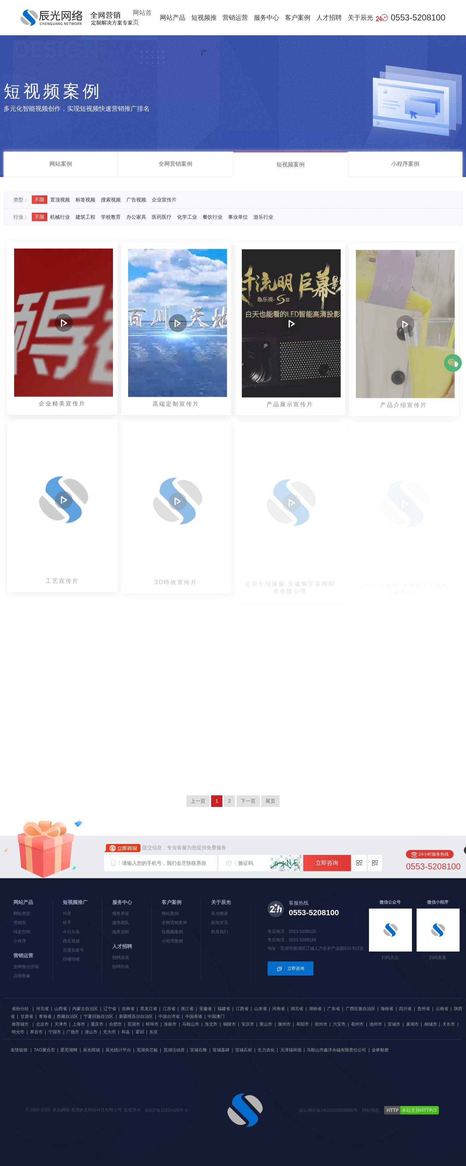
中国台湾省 (169, 1016)
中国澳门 (216, 1016)
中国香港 (193, 1016)
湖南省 (315, 1008)
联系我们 (219, 931)
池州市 (375, 1024)
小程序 (19, 941)
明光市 (18, 1032)
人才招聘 (329, 17)
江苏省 (169, 1008)
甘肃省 (26, 1016)
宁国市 (54, 1032)
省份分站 (20, 1008)
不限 (39, 200)
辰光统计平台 (118, 1049)
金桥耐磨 (380, 1049)
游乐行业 (263, 217)
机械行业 (60, 217)
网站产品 (172, 17)
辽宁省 (109, 1008)
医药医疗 (162, 217)
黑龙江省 (148, 1008)
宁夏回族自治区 (98, 1016)
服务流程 (120, 931)
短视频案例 (290, 165)
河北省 (42, 1008)
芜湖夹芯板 (147, 1049)
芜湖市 (133, 1024)
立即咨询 (327, 863)
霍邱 (140, 1032)
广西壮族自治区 (360, 1008)
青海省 (45, 1016)
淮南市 (170, 1024)
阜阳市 (302, 1024)
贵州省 (423, 1008)
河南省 (278, 1008)
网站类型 (21, 913)
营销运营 (234, 17)
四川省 (405, 1008)
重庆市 (97, 1024)
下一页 (248, 801)
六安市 (339, 1024)
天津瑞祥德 (290, 1049)
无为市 (109, 1032)
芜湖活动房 (174, 1049)
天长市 (448, 1024)
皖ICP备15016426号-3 (166, 1110)
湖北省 (297, 1008)
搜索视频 (111, 200)
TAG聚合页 (44, 1049)
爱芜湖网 (68, 1049)
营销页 (19, 922)
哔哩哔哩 (71, 959)
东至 (153, 1032)
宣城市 (394, 1024)
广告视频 (136, 200)
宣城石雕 (198, 1049)
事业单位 (238, 217)
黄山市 (265, 1024)
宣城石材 (243, 1049)
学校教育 (111, 217)
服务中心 (266, 17)
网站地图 (370, 1110)
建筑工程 (85, 217)
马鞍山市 (190, 1024)
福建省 (223, 1008)
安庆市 (247, 1024)
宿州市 (321, 1024)
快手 (67, 922)
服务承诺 (120, 913)
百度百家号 (73, 950)
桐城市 (430, 1024)
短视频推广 (203, 35)
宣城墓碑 (221, 1049)
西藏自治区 (67, 1016)
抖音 (67, 913)
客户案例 (297, 17)
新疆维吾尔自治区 (136, 1016)
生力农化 (266, 1049)
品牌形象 (21, 975)
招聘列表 (120, 966)
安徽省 (205, 1008)
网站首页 (141, 17)
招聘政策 (120, 957)
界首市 (36, 1032)
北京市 (42, 1024)
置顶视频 (60, 200)
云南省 (442, 1008)
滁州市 (284, 1024)
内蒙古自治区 (85, 1008)
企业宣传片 (164, 200)
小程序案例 (405, 164)
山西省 (60, 1008)
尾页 (270, 801)
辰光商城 (91, 1049)
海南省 (387, 1008)
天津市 (60, 1024)
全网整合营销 (26, 966)
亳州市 (357, 1024)
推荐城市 (20, 1024)
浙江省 (187, 1008)
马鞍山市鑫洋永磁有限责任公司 (336, 1049)
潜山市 (91, 1032)
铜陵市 (229, 1024)
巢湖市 (412, 1024)
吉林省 (128, 1008)
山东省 (260, 1008)
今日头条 (71, 931)
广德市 (72, 1032)
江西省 (242, 1008)
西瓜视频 (71, 941)
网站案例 (60, 164)
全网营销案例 (175, 164)
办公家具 (136, 217)
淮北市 (211, 1024)
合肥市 (115, 1024)
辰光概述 (219, 913)
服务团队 (120, 922)
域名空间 (21, 931)
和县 (125, 1032)
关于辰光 (360, 17)
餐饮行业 (212, 217)
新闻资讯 (219, 922)
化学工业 (187, 217)
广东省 (333, 1008)
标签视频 (85, 200)
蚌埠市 (152, 1024)
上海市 (78, 1024)
